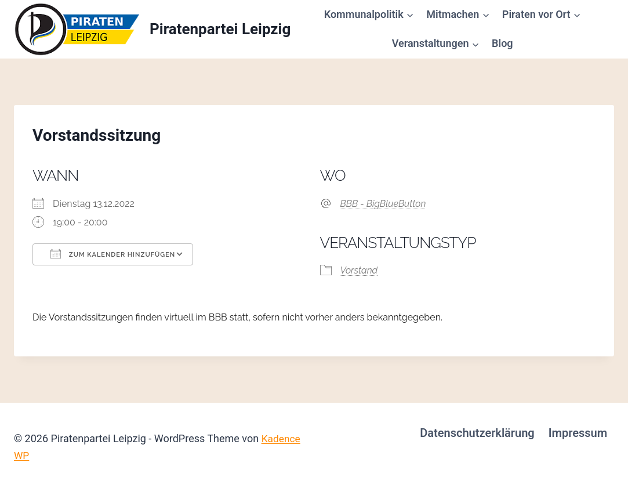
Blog (502, 43)
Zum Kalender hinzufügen (112, 254)
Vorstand (359, 270)
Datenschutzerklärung (477, 433)
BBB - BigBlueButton (383, 203)
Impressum (578, 433)
